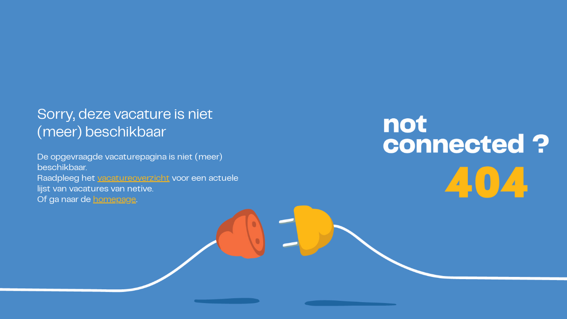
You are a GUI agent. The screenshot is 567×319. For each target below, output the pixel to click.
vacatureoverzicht (133, 179)
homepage (114, 200)
